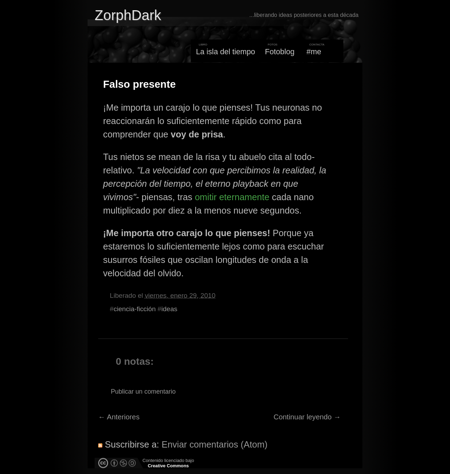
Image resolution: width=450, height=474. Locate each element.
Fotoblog (279, 51)
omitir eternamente (232, 197)
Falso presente (139, 84)
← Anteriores (119, 417)
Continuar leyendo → (307, 417)
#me (313, 51)
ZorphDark (128, 15)
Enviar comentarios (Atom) (214, 444)
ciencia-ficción (135, 309)
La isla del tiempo (225, 51)
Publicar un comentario (143, 391)
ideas (169, 309)
